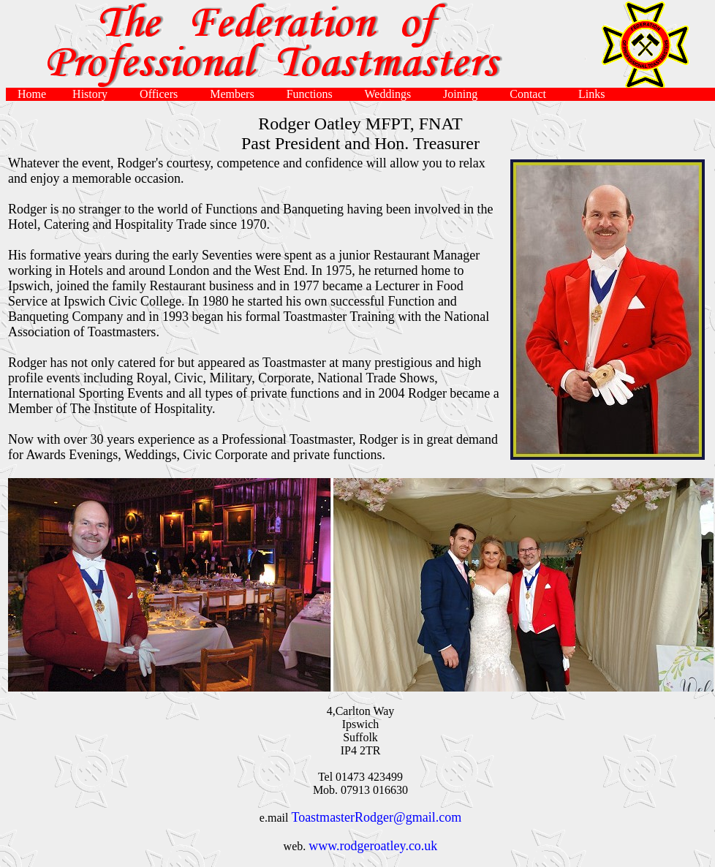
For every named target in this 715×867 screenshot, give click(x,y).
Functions (314, 94)
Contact (532, 94)
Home (33, 94)
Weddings (392, 94)
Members (236, 94)
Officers (163, 94)
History (94, 94)
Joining (464, 94)
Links (594, 94)
